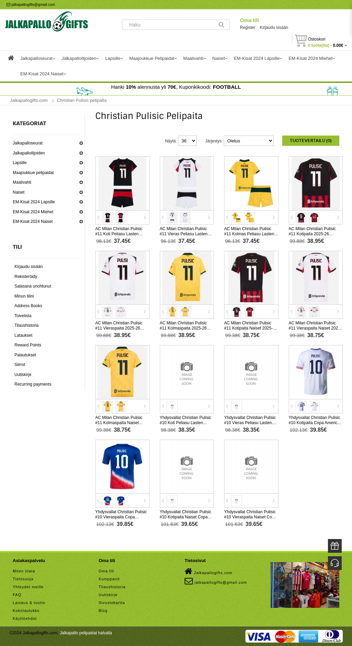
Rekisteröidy (25, 276)
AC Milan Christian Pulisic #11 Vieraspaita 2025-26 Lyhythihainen (118, 328)
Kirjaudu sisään (274, 27)
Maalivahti (22, 182)
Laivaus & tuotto (29, 603)
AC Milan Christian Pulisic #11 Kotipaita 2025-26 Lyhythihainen (312, 233)
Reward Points (27, 345)
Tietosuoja (23, 579)
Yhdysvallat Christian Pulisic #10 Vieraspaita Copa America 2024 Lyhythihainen (121, 517)
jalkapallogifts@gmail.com (31, 4)
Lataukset (23, 335)
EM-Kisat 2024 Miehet (33, 211)
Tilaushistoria (26, 325)
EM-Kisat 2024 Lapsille (34, 202)
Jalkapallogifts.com (208, 571)
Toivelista (22, 315)
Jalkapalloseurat (28, 143)
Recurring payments (32, 384)
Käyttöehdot (25, 618)
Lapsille (20, 162)
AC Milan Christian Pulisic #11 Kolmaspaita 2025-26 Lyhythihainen (183, 328)
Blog (103, 611)
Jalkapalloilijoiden (29, 153)
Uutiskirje (22, 374)
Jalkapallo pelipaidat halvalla (86, 633)
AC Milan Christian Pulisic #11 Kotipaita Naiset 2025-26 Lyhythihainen (250, 328)
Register (247, 27)
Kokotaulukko (26, 611)
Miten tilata (24, 571)
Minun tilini (24, 296)
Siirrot (19, 364)
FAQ (17, 595)
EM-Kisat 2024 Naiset (33, 221)
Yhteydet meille (28, 587)
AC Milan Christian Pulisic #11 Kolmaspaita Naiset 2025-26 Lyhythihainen (118, 422)
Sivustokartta (112, 603)
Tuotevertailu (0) (311, 140)
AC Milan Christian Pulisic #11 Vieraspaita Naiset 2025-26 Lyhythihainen (315, 328)
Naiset (18, 192)
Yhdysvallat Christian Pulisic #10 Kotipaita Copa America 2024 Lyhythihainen (314, 422)
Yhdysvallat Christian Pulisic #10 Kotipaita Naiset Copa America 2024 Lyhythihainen (186, 517)
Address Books (28, 305)
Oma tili (249, 20)
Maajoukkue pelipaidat (33, 172)
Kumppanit (109, 579)
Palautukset (25, 355)
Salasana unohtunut (32, 286)
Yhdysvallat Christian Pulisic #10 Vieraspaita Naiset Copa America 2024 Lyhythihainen (250, 517)
